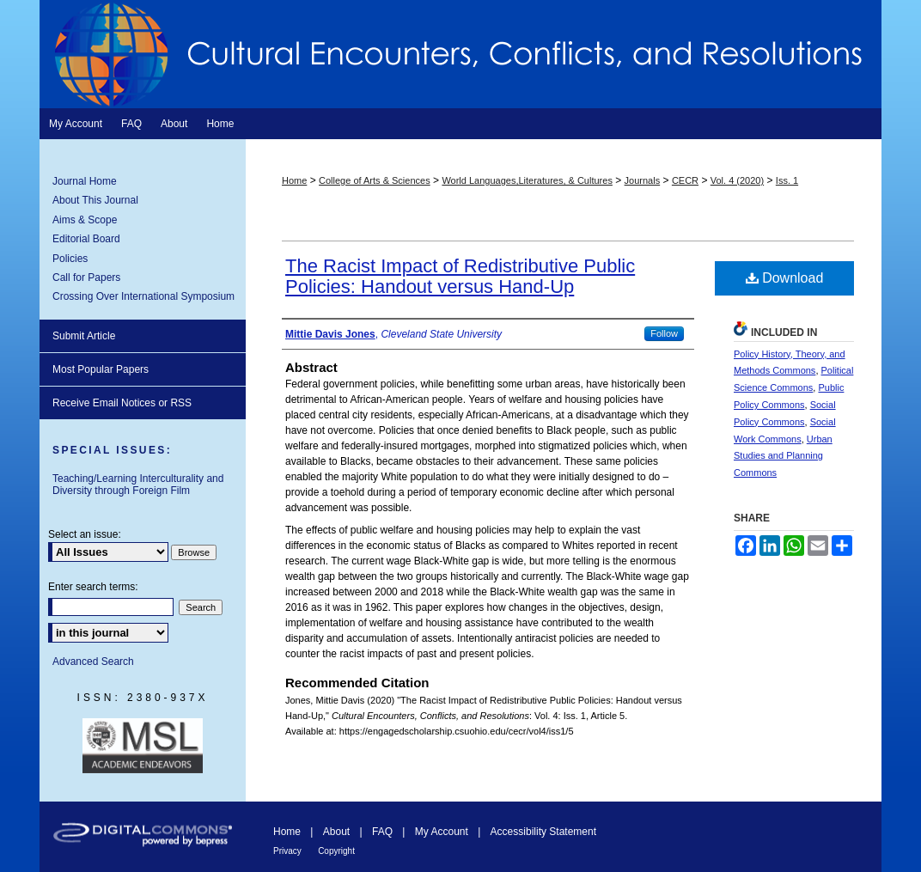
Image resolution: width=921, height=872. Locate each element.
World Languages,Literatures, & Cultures (527, 180)
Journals (643, 180)
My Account (441, 832)
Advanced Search (93, 662)
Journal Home (84, 181)
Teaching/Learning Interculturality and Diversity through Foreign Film (137, 485)
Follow (664, 333)
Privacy (287, 851)
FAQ (382, 832)
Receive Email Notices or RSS (122, 403)
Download (785, 278)
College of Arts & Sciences (374, 180)
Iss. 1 (787, 180)
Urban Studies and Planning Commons (783, 456)
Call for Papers (86, 277)
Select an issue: (84, 534)
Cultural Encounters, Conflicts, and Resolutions (460, 54)
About (336, 832)
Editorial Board (86, 239)
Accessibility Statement (543, 832)
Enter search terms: (93, 587)
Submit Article (83, 336)
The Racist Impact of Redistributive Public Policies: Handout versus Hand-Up (460, 276)
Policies (70, 259)
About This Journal (95, 200)
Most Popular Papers (100, 369)
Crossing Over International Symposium (143, 296)
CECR (685, 180)
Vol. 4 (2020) (737, 180)
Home (294, 180)
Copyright (336, 851)
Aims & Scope (84, 220)
